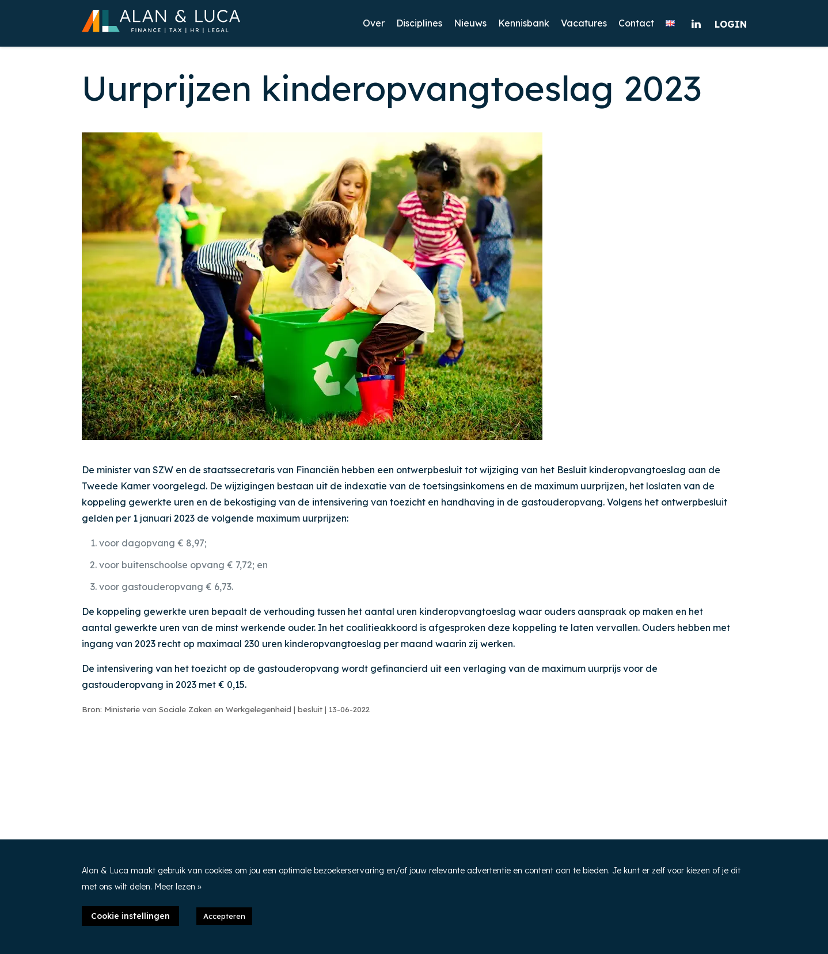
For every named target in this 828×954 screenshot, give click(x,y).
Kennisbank (523, 23)
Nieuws (470, 23)
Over (374, 23)
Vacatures (584, 23)
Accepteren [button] (224, 916)
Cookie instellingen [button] (130, 916)
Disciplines (419, 23)
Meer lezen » (178, 886)
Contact (636, 23)
